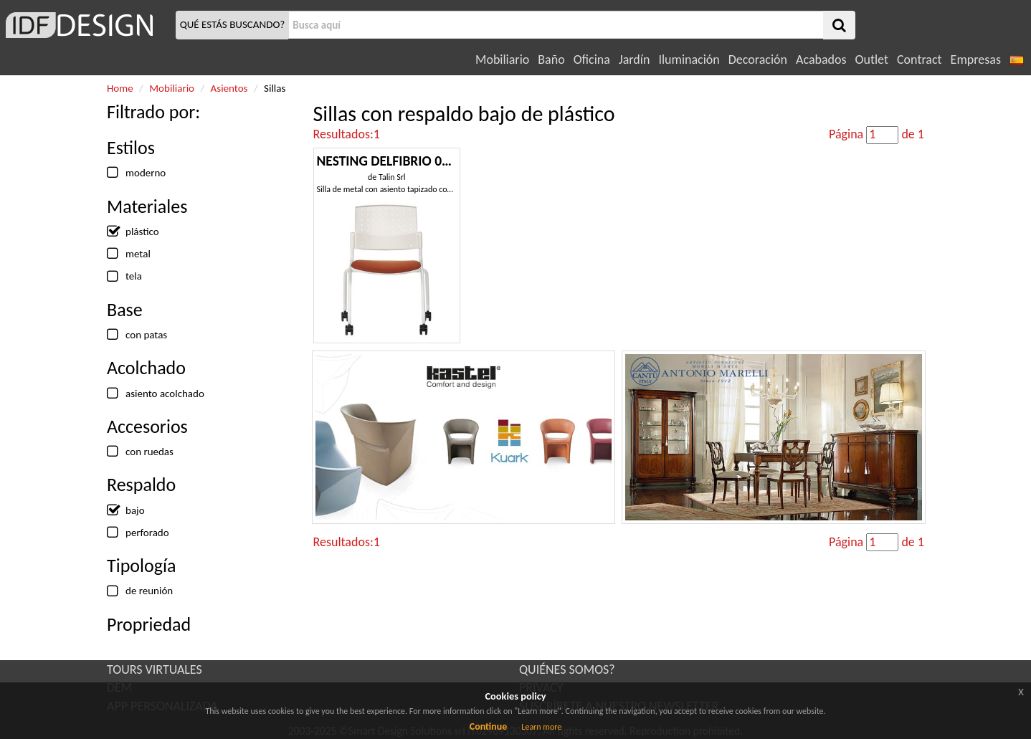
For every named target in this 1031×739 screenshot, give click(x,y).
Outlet (871, 59)
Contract (919, 59)
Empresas (976, 59)
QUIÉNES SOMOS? (567, 669)
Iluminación (688, 59)
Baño (551, 59)
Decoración (757, 59)
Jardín (634, 59)
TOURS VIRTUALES (154, 669)
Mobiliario (502, 59)
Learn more (541, 727)
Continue (489, 726)
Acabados (821, 59)
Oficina (592, 59)
